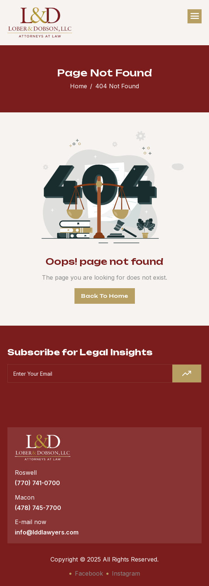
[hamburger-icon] (195, 16)
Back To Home (104, 296)
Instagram (123, 573)
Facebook (86, 573)
